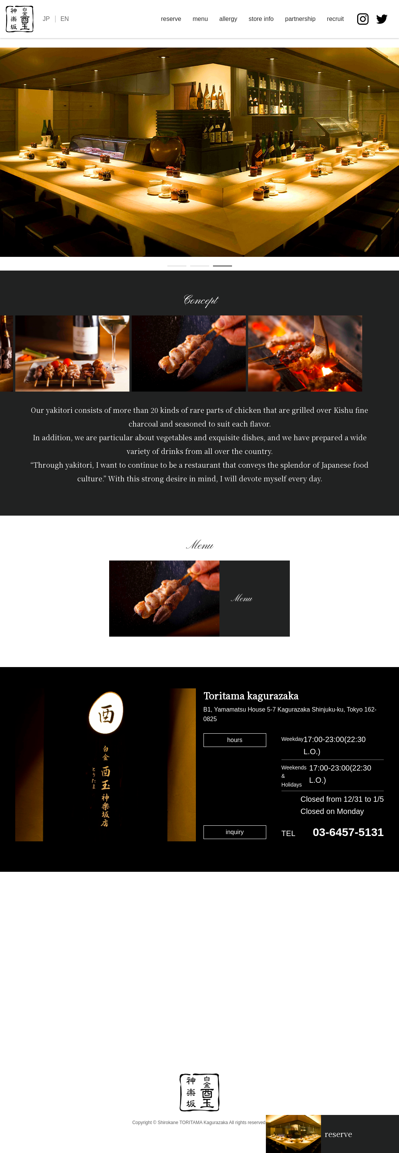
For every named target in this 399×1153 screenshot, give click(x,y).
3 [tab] (222, 267)
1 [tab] (176, 267)
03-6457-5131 (348, 832)
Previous (5, 159)
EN (64, 19)
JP (46, 19)
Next (393, 159)
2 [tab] (199, 267)
